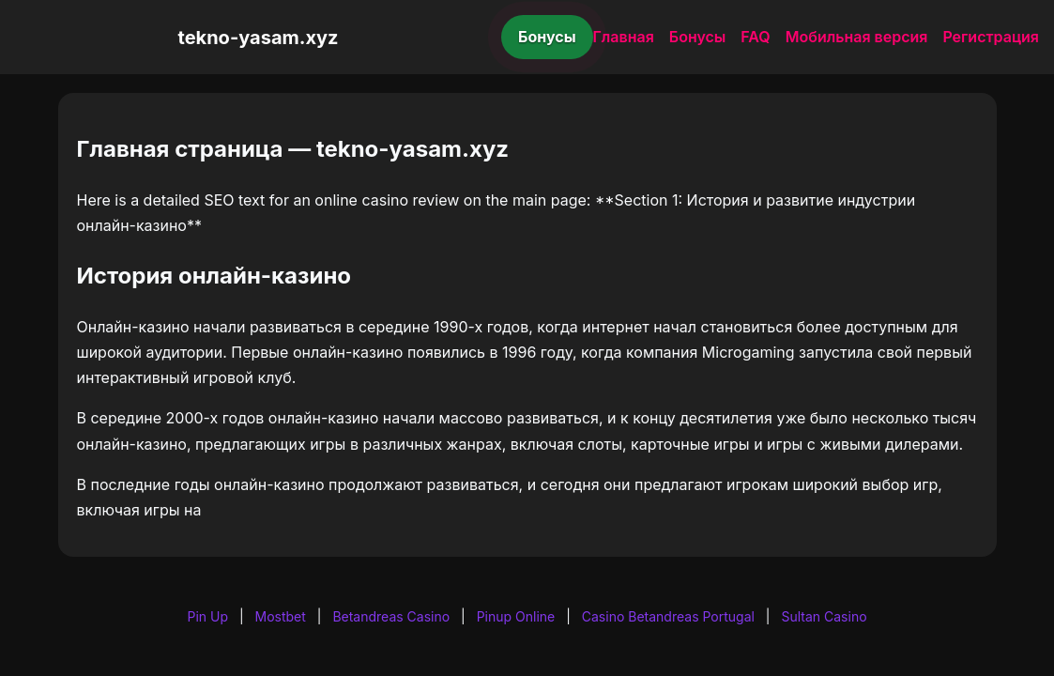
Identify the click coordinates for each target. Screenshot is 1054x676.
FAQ (755, 36)
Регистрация (990, 36)
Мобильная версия (857, 36)
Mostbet (280, 616)
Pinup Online (516, 616)
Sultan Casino (823, 616)
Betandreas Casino (391, 616)
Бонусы (547, 36)
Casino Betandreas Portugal (668, 616)
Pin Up (207, 616)
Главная (623, 36)
